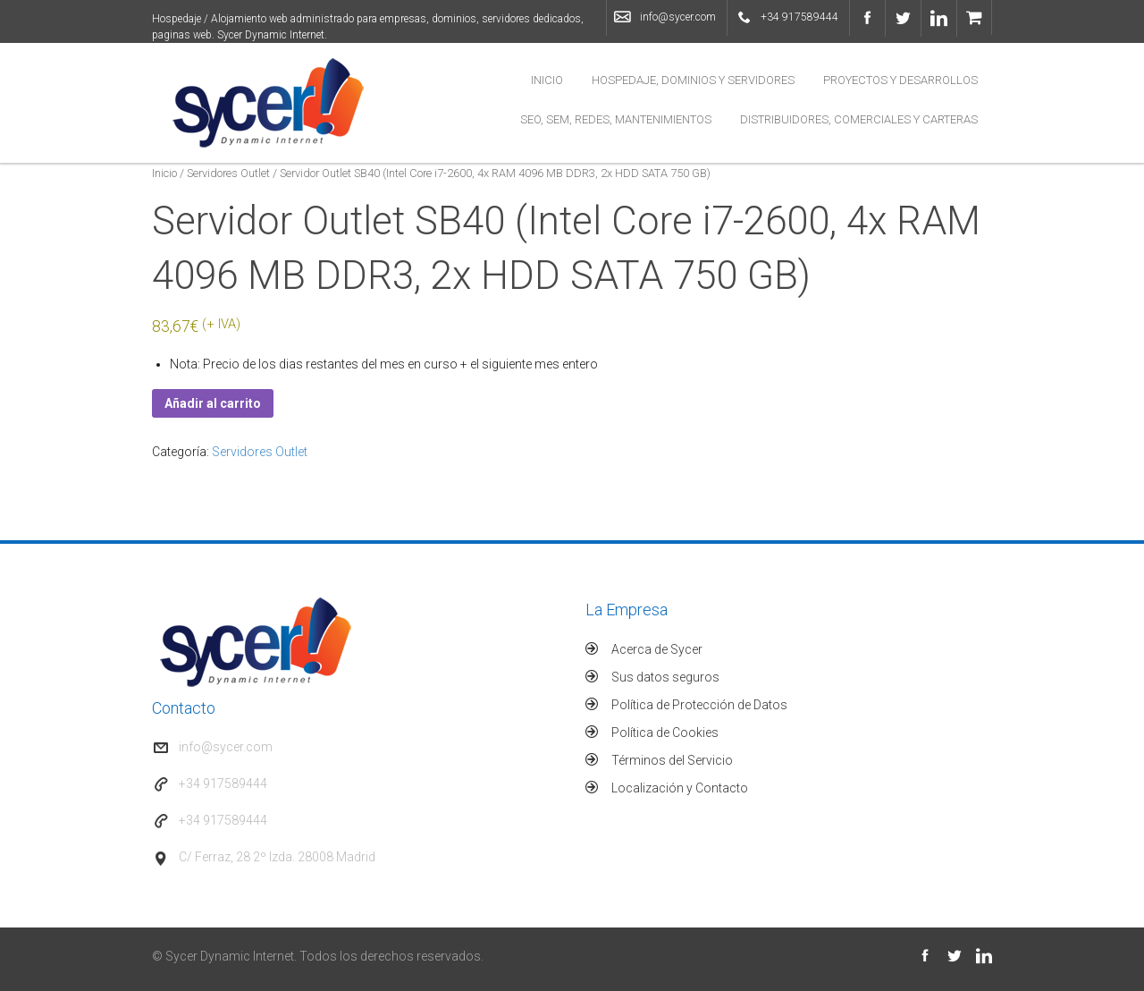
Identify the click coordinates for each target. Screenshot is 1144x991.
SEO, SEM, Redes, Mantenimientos (615, 119)
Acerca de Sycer (656, 649)
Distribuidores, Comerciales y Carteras (859, 119)
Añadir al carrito (212, 403)
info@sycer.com (678, 17)
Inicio (547, 80)
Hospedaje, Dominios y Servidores (693, 80)
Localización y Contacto (679, 788)
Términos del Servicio (672, 760)
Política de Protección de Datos (699, 705)
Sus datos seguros (665, 677)
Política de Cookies (665, 732)
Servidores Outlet (228, 173)
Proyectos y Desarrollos (900, 80)
